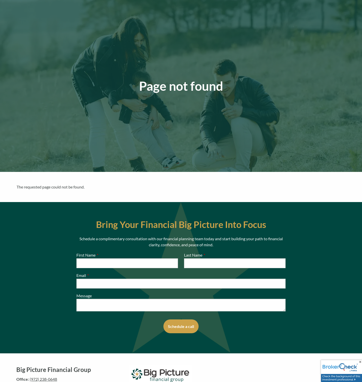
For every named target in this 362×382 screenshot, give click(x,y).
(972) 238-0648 (43, 379)
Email (99, 275)
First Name (104, 255)
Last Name (211, 255)
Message (84, 295)
